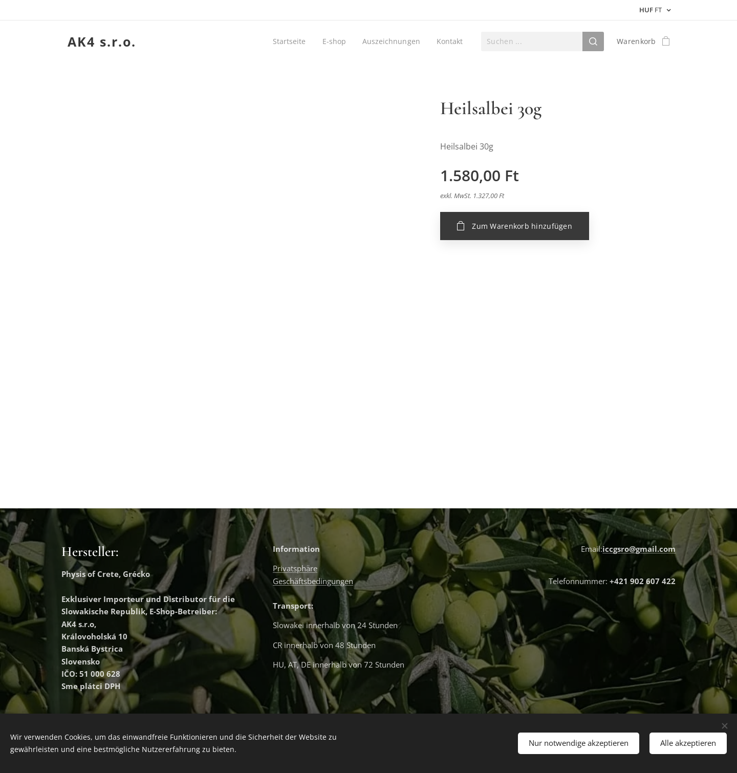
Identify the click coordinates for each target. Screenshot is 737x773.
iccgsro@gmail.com (639, 549)
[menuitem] (288, 41)
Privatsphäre (295, 569)
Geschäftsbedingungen (313, 581)
